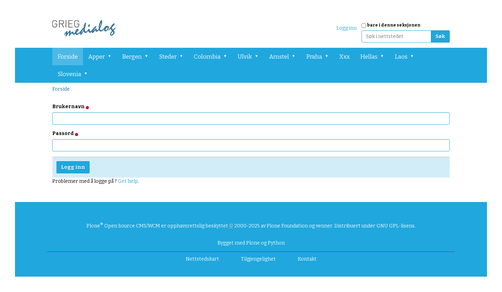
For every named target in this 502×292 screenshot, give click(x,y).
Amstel (279, 56)
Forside (68, 56)
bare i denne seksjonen (393, 25)
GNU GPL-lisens (395, 226)
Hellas (369, 56)
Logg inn (346, 28)
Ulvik (245, 56)
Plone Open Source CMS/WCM (123, 226)
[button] (112, 56)
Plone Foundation (287, 226)
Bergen (132, 56)
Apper (96, 56)
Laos (401, 56)
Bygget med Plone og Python (251, 243)
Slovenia (69, 74)
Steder (168, 56)
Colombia (207, 56)
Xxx (344, 56)
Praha (314, 56)
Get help (128, 181)
